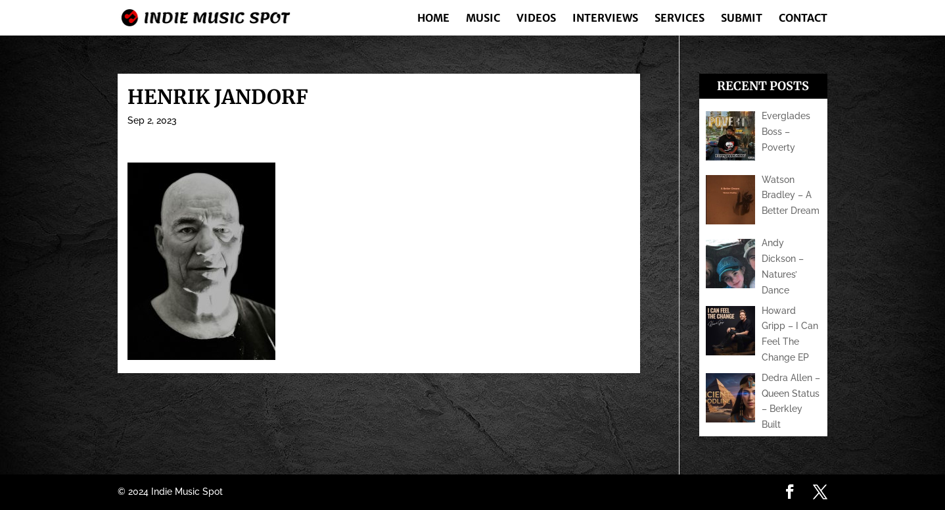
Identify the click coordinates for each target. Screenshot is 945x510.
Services (679, 18)
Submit (741, 18)
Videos (536, 18)
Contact (803, 18)
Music (483, 18)
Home (433, 18)
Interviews (605, 18)
